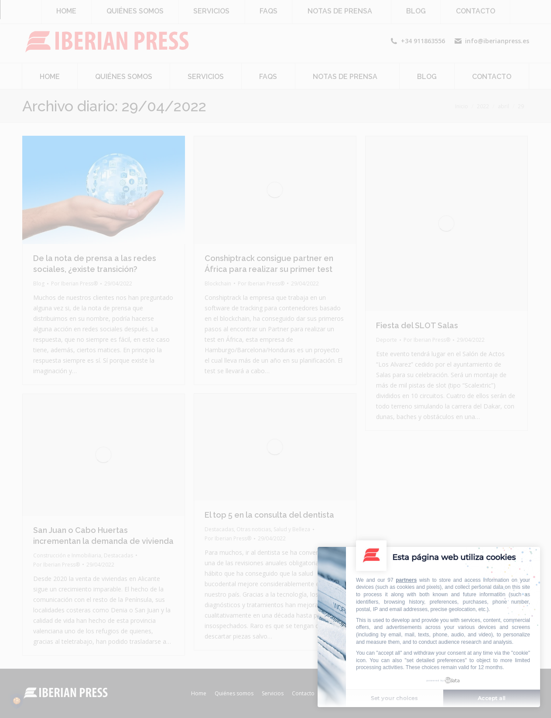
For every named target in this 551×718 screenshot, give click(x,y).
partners (406, 580)
